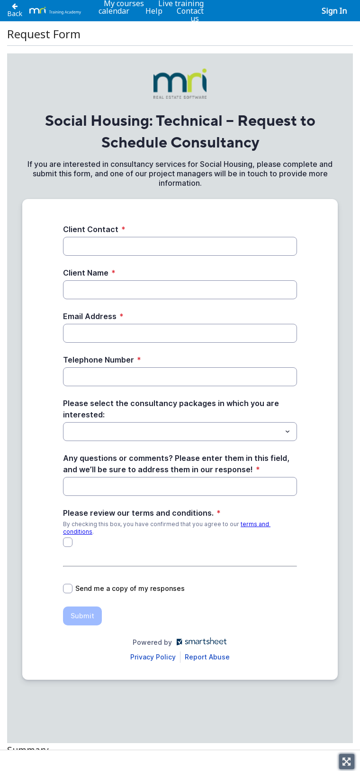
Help (153, 11)
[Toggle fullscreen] (346, 761)
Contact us (190, 15)
